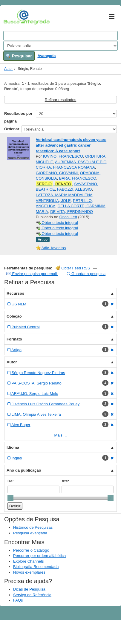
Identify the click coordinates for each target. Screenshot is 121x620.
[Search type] (60, 46)
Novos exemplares (29, 572)
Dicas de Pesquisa (29, 589)
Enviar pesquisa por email (32, 273)
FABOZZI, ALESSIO (74, 189)
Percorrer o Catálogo (31, 550)
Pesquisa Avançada (30, 533)
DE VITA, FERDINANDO (71, 211)
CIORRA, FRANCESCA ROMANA (65, 167)
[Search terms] (60, 35)
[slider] (10, 498)
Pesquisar (19, 56)
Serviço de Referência (32, 595)
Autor (8, 69)
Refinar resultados (60, 100)
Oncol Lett (68, 217)
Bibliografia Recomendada (36, 566)
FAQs (18, 600)
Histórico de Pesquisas (33, 527)
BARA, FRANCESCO (77, 178)
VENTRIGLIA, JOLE (53, 200)
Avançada (46, 56)
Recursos (15, 293)
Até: (65, 481)
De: (10, 481)
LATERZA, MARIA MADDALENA (64, 195)
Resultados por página (18, 117)
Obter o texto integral (57, 222)
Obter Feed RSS (73, 268)
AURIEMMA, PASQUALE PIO (80, 162)
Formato (14, 339)
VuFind (12, 17)
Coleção (14, 316)
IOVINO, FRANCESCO (63, 156)
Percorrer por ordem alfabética (39, 555)
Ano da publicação (24, 470)
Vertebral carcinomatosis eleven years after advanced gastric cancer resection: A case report (71, 145)
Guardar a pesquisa (86, 273)
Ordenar (11, 129)
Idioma (13, 447)
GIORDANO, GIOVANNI (57, 173)
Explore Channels (28, 561)
